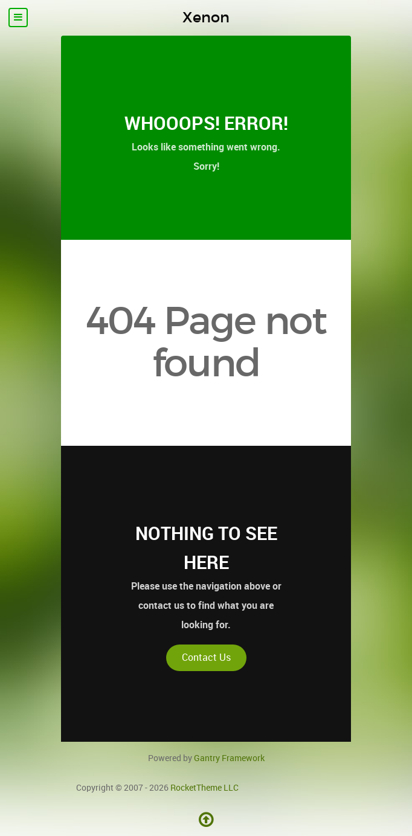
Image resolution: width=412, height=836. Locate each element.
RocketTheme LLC (204, 787)
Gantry (229, 758)
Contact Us (206, 657)
